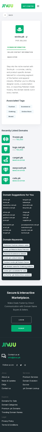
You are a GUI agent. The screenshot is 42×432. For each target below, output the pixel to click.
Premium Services (30, 377)
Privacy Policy (8, 421)
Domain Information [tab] (16, 47)
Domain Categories (10, 405)
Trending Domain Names (12, 412)
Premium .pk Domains (11, 408)
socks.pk (21, 37)
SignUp (26, 328)
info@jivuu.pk (14, 357)
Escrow (26, 384)
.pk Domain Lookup (31, 388)
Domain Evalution (30, 381)
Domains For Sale (9, 401)
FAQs (4, 384)
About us (5, 377)
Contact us (6, 388)
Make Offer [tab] (12, 57)
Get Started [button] (28, 6)
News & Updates (9, 381)
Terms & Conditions (10, 425)
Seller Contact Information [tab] (20, 52)
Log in (25, 320)
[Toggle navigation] (38, 6)
